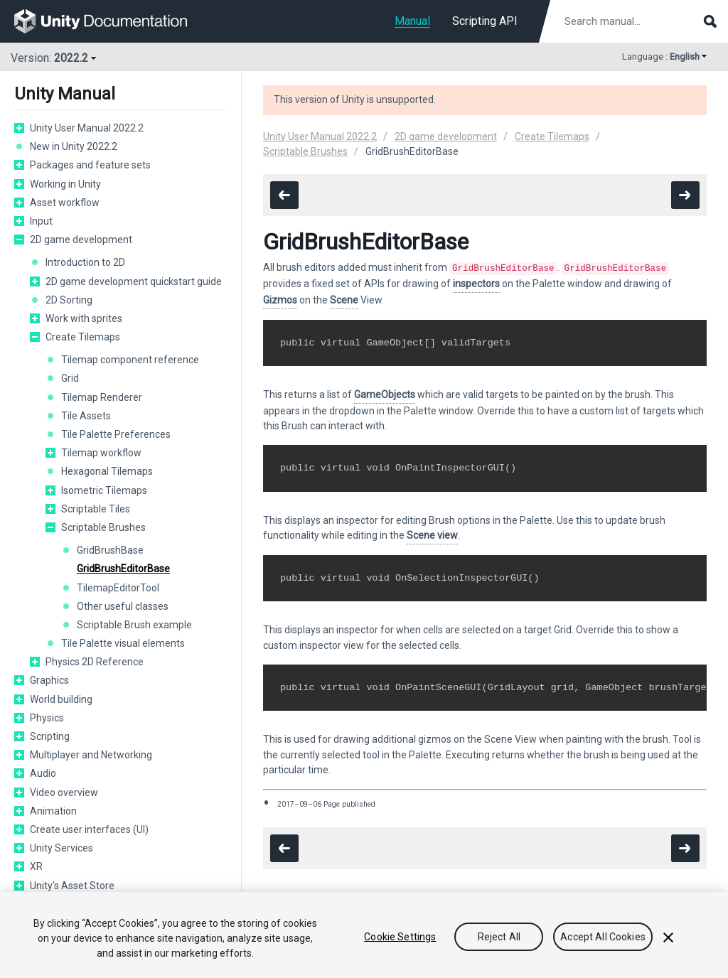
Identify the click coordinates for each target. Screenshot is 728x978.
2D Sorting (69, 300)
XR (36, 866)
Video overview (64, 792)
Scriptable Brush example (134, 624)
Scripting (50, 736)
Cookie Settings (400, 937)
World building (61, 699)
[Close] (668, 938)
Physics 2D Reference (95, 661)
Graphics (49, 680)
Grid (70, 378)
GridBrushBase (110, 550)
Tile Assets (86, 415)
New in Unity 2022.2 (73, 146)
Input (41, 221)
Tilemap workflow (101, 452)
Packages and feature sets (90, 165)
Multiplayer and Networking (91, 755)
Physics (47, 718)
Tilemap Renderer (101, 397)
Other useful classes (122, 606)
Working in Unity (65, 184)
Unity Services (61, 848)
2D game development (81, 239)
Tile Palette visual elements (123, 643)
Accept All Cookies (603, 937)
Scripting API (485, 21)
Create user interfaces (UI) (89, 829)
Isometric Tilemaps (104, 490)
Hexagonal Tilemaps (107, 471)
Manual (412, 21)
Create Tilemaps (83, 337)
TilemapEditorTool (118, 587)
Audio (43, 773)
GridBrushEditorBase (123, 568)
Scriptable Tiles (95, 509)
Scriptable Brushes (103, 527)
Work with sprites (84, 318)
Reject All (499, 937)
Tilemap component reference (130, 359)
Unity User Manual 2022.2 (87, 128)
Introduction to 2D (85, 262)
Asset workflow (65, 202)
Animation (53, 811)
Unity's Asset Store (72, 885)
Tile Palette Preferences (116, 434)
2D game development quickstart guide (134, 281)
